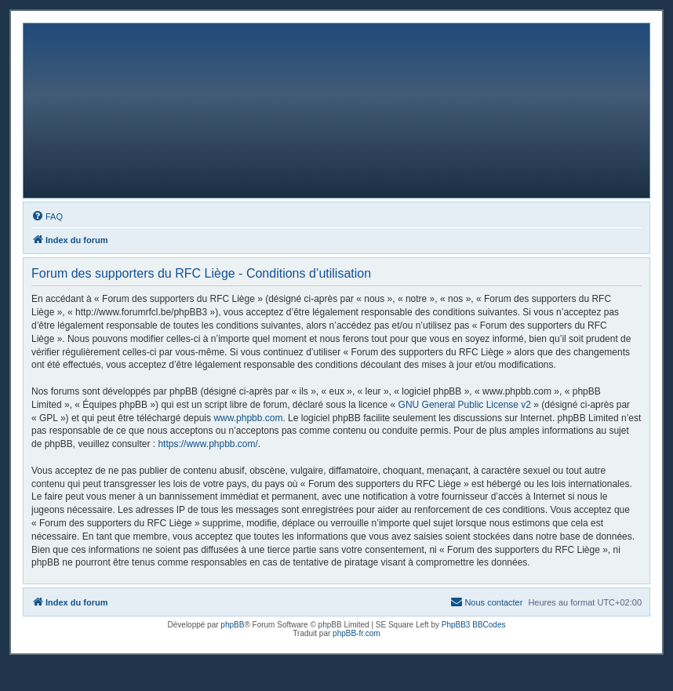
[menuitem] (47, 216)
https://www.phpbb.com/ (207, 443)
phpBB (232, 624)
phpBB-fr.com (356, 633)
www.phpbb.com (247, 418)
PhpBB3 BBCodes (474, 624)
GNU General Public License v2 (464, 404)
